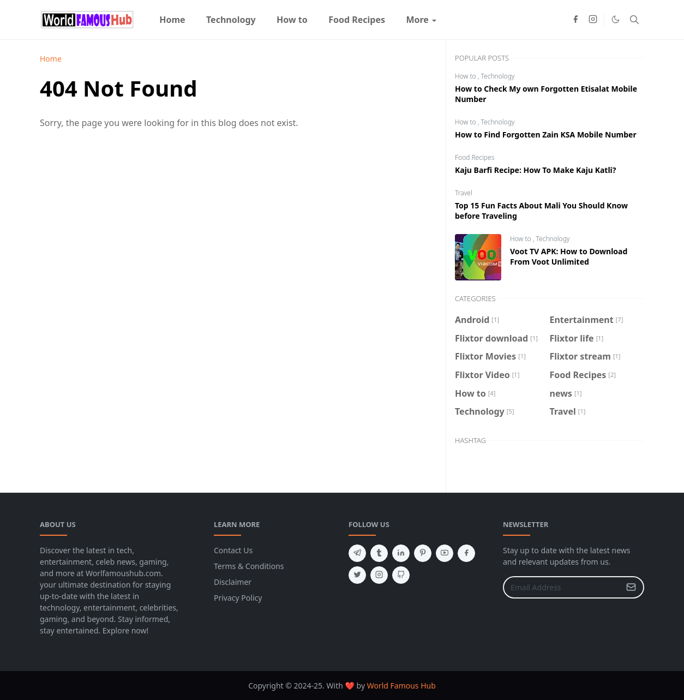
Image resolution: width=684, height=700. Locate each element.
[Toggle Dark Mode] (616, 19)
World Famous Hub (401, 685)
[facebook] (575, 19)
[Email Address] (562, 587)
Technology (498, 76)
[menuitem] (172, 19)
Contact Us (233, 550)
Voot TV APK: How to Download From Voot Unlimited (568, 256)
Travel (463, 193)
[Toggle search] (634, 19)
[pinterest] (422, 553)
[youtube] (444, 553)
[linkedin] (401, 553)
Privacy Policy (238, 598)
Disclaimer (232, 582)
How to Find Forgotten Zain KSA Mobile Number (546, 134)
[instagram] (593, 19)
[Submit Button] (631, 587)
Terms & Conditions (249, 566)
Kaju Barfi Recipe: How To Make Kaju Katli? (535, 170)
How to (466, 76)
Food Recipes (474, 157)
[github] (401, 575)
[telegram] (357, 553)
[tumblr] (379, 553)
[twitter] (357, 575)
